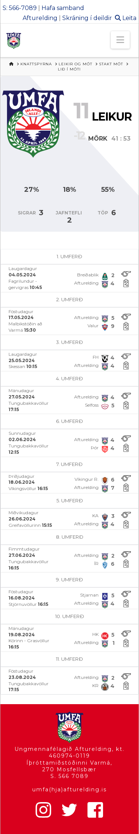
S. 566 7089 (69, 776)
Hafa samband (63, 8)
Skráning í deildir (87, 18)
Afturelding (40, 18)
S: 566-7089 (20, 8)
